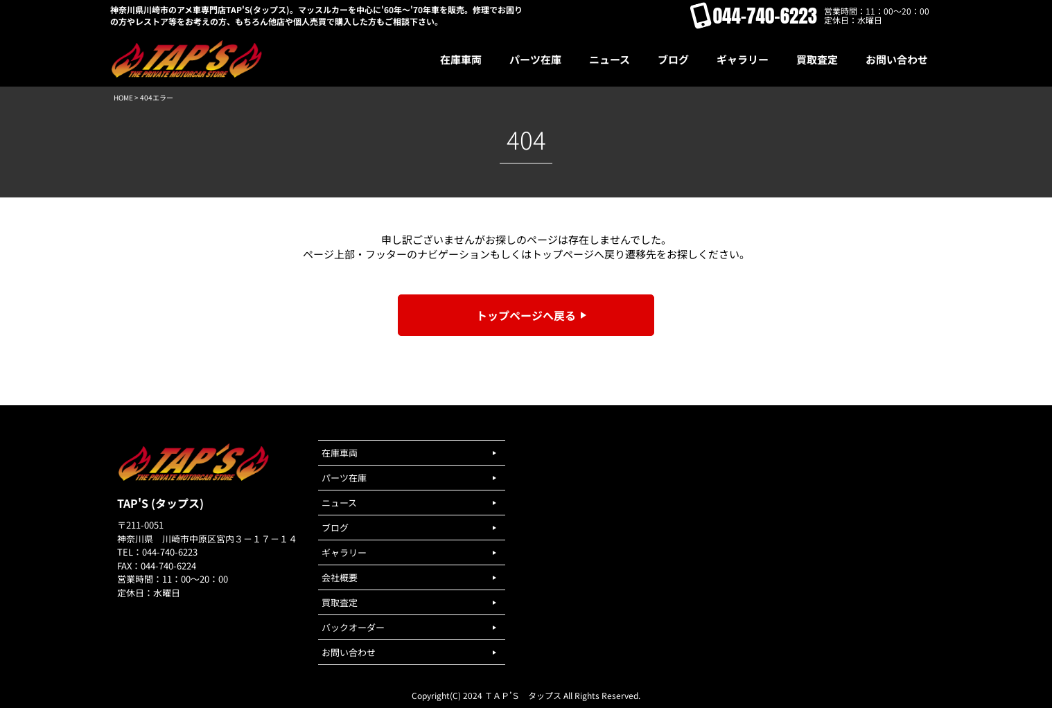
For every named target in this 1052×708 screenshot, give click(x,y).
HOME (123, 97)
